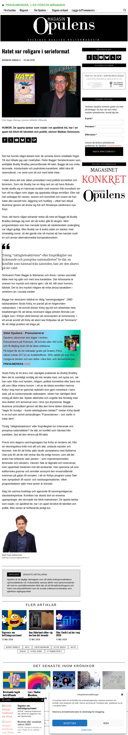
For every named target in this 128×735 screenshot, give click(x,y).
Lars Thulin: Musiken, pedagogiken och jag (37, 696)
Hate (27, 647)
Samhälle (16, 60)
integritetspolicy (114, 145)
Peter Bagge (60, 647)
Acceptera (70, 723)
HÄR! (27, 363)
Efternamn (91, 134)
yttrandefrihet (54, 651)
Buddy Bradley (13, 647)
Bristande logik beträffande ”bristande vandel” (13, 695)
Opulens (14, 574)
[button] (122, 694)
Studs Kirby (36, 651)
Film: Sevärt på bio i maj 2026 (68, 634)
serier (22, 651)
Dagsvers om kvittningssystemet (12, 634)
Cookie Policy (86, 730)
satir (73, 647)
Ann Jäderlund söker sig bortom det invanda (41, 634)
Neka (106, 723)
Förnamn (90, 126)
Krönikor (6, 60)
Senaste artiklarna (35, 574)
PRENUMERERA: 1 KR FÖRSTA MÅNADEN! (35, 5)
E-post (89, 118)
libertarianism (41, 647)
